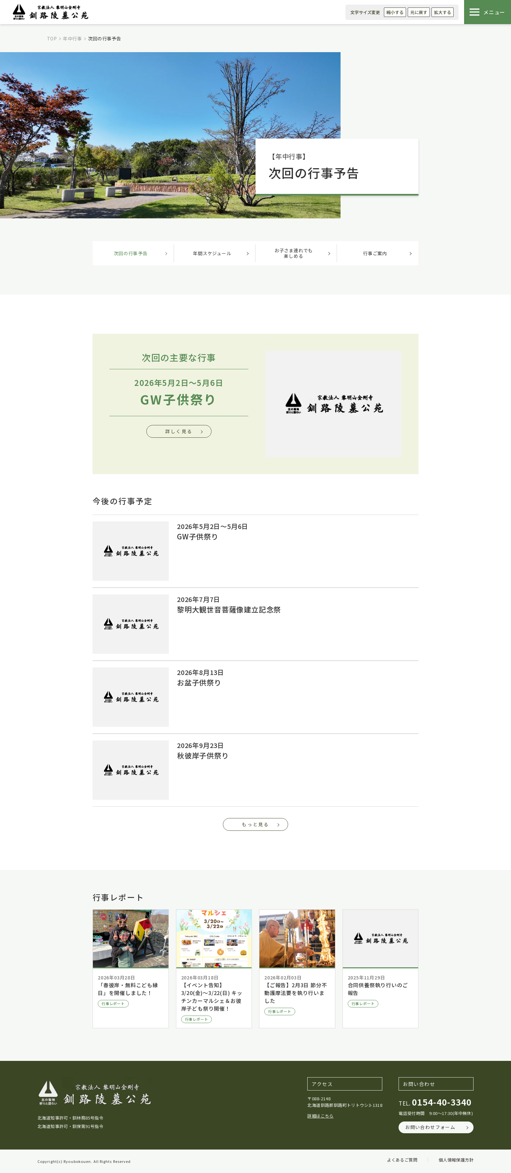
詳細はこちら (320, 1116)
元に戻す (418, 12)
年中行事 (72, 38)
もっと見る (255, 824)
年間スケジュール (212, 253)
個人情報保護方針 (456, 1160)
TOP (52, 38)
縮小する (395, 12)
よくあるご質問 (402, 1160)
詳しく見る (179, 431)
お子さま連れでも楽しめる (293, 253)
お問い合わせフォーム (430, 1127)
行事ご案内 (375, 253)
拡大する (442, 12)
